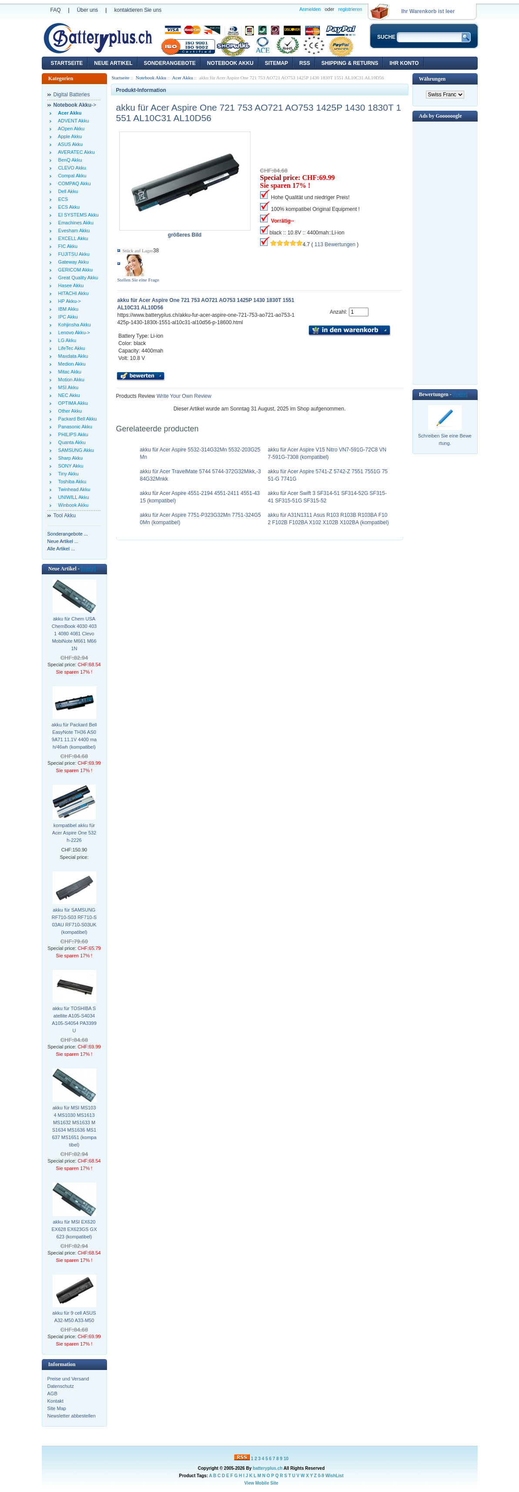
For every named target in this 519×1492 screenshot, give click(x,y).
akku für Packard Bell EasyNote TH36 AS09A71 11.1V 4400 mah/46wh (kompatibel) (74, 735)
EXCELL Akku (72, 238)
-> (75, 105)
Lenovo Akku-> (73, 332)
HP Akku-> (68, 301)
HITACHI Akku (72, 293)
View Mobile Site (261, 1483)
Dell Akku (67, 191)
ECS (62, 199)
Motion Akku (70, 379)
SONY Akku (70, 465)
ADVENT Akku (72, 120)
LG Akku (66, 340)
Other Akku (69, 411)
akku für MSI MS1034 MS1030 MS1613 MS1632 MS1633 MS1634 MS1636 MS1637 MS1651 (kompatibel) (74, 1126)
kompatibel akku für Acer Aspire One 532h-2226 (74, 833)
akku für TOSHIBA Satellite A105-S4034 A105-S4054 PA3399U (74, 1019)
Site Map (56, 1408)
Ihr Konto (404, 63)
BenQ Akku (69, 160)
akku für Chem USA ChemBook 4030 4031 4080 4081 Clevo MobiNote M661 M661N (74, 633)
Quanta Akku (71, 442)
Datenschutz (60, 1386)
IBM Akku (67, 309)
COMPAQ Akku (73, 183)
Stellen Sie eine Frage (138, 279)
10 (286, 1458)
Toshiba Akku (71, 481)
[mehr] (88, 569)
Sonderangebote (170, 63)
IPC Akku (67, 316)
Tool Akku (65, 515)
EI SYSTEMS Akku (77, 214)
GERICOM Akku (74, 269)
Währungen (432, 79)
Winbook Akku (72, 505)
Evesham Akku (73, 230)
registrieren (350, 9)
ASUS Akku (69, 144)
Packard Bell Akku (76, 418)
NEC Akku (68, 395)
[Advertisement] (445, 252)
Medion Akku (71, 363)
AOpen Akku (70, 128)
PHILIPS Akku (72, 434)
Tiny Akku (67, 473)
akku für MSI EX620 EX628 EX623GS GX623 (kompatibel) (74, 1229)
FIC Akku (67, 246)
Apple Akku (69, 136)
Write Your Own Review (183, 396)
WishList (334, 1475)
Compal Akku (71, 175)
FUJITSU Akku (73, 254)
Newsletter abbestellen (71, 1415)
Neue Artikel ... (63, 541)
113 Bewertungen (335, 244)
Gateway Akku (72, 261)
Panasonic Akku (74, 426)
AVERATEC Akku (75, 152)
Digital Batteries (72, 95)
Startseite (67, 63)
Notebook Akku (230, 63)
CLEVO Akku (71, 167)
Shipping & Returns (349, 63)
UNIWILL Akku (72, 497)
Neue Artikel (113, 63)
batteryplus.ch (267, 1468)
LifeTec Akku (70, 348)
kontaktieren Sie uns (137, 10)
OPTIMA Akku (72, 403)
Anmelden (310, 9)
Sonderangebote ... (67, 533)
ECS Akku (68, 207)
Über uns (87, 10)
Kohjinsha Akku (73, 324)
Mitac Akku (68, 371)
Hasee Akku (70, 285)
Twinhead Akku (73, 489)
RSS (304, 63)
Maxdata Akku (72, 356)
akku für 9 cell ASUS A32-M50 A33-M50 (74, 1316)
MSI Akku (67, 387)
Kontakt (55, 1401)
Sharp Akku (69, 458)
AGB (52, 1393)
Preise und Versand (68, 1378)
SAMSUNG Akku (75, 450)
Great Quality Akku (77, 277)
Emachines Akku (75, 222)
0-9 (321, 1475)
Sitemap (276, 63)
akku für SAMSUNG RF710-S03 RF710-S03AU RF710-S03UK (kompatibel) (74, 921)
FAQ (55, 10)
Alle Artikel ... (61, 548)
